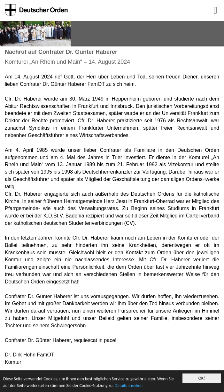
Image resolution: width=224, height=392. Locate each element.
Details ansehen (129, 385)
